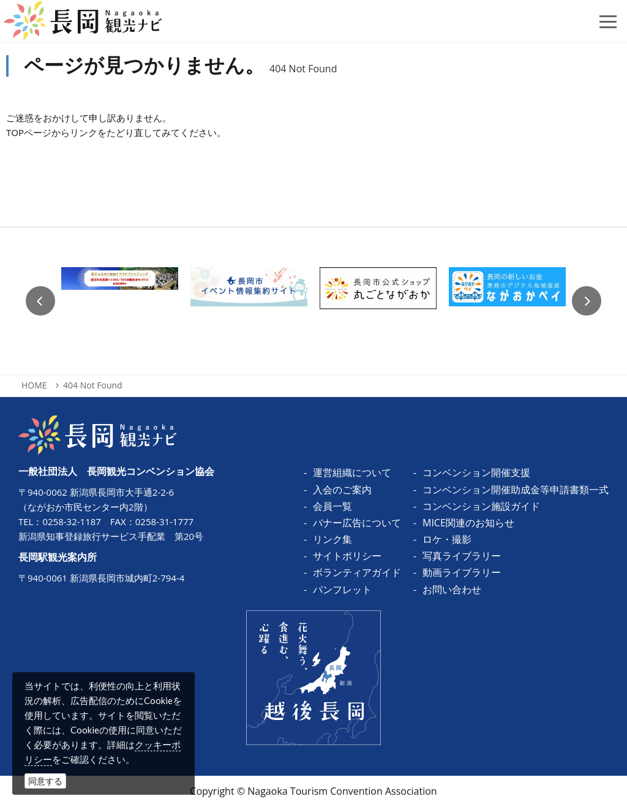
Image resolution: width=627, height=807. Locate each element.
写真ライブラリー (461, 556)
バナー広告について (357, 522)
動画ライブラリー (461, 572)
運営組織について (352, 472)
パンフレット (342, 589)
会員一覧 (332, 506)
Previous (40, 301)
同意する (45, 781)
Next (586, 301)
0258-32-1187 (71, 521)
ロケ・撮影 (446, 539)
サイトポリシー (347, 556)
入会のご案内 (342, 489)
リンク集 (332, 539)
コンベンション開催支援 (476, 472)
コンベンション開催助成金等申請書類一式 (515, 489)
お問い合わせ (451, 589)
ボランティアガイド (357, 572)
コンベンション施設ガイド (481, 506)
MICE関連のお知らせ (468, 522)
